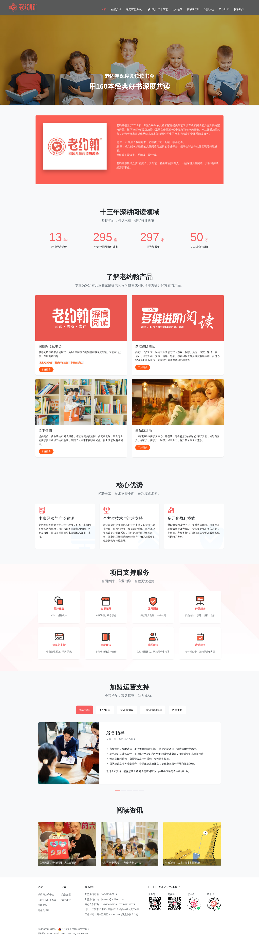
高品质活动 (193, 9)
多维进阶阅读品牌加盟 (111, 945)
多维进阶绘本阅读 (158, 9)
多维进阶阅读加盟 (46, 940)
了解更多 (46, 385)
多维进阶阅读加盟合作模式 (157, 945)
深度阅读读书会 (134, 9)
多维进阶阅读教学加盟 (69, 945)
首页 (103, 9)
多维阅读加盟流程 (101, 940)
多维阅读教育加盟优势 (145, 940)
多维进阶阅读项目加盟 (208, 940)
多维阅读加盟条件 (63, 940)
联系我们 (239, 9)
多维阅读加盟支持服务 (48, 945)
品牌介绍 (116, 9)
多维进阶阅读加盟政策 (166, 940)
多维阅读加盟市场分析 (187, 940)
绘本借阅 (177, 9)
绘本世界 (224, 9)
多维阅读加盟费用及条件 (133, 945)
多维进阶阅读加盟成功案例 (122, 940)
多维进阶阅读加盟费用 (82, 940)
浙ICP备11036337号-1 (48, 929)
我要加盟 (209, 9)
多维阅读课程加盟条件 (90, 945)
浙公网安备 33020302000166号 (73, 929)
